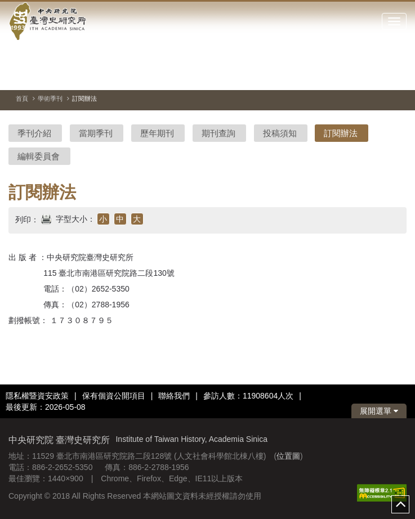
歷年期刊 (157, 133)
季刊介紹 (34, 133)
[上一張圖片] (377, 75)
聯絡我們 (174, 395)
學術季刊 (50, 98)
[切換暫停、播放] (357, 75)
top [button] (400, 504)
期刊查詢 (218, 133)
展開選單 (379, 410)
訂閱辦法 (341, 133)
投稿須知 (280, 133)
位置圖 (288, 455)
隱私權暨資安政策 (37, 395)
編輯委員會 (38, 156)
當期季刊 (96, 133)
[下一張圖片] (398, 75)
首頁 (22, 98)
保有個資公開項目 (113, 395)
